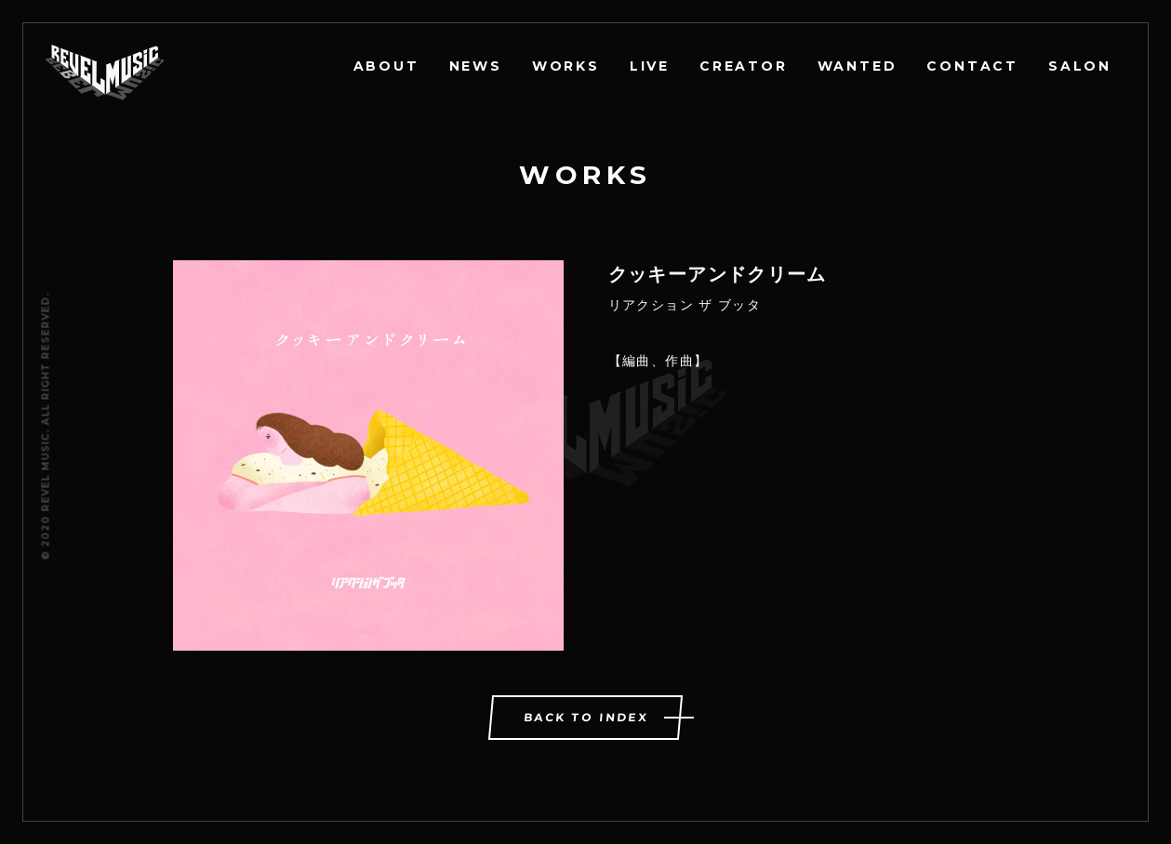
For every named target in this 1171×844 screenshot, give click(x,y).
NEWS (475, 66)
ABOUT (386, 66)
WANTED (858, 66)
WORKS (566, 66)
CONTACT (972, 66)
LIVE (650, 66)
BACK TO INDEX (587, 717)
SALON (1079, 66)
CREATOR (743, 66)
